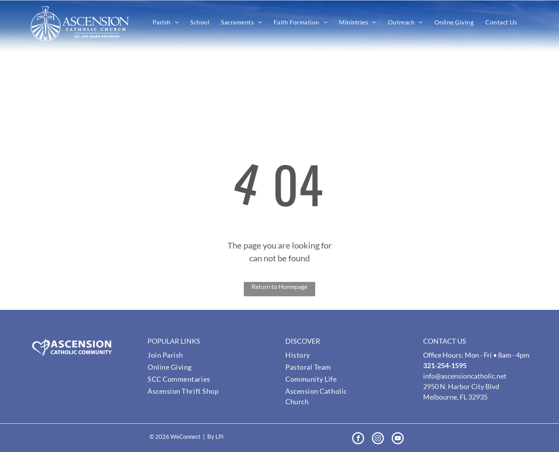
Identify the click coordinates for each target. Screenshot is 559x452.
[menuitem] (165, 22)
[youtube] (398, 439)
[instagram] (378, 439)
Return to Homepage (279, 286)
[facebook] (358, 439)
